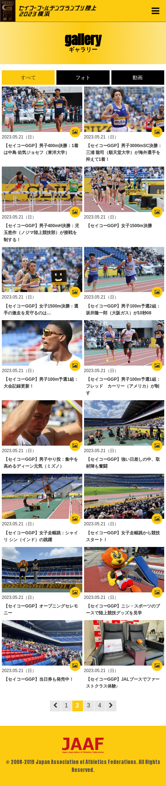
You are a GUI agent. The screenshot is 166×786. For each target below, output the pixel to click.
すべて (28, 77)
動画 (138, 77)
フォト (83, 77)
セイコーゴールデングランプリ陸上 (57, 10)
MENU (155, 11)
